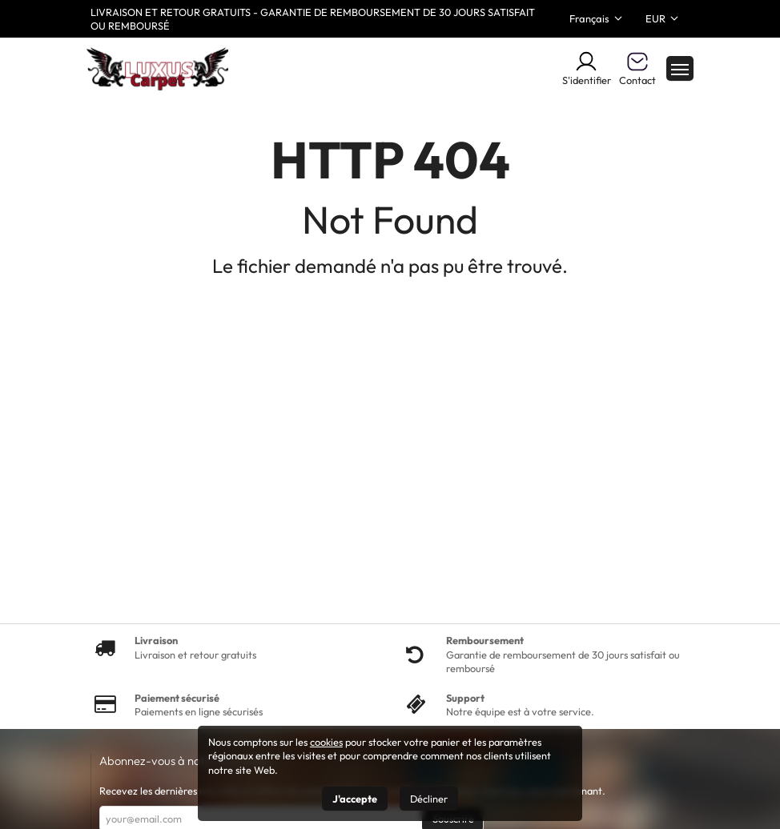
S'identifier (586, 68)
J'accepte (354, 798)
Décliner (429, 798)
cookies (326, 741)
